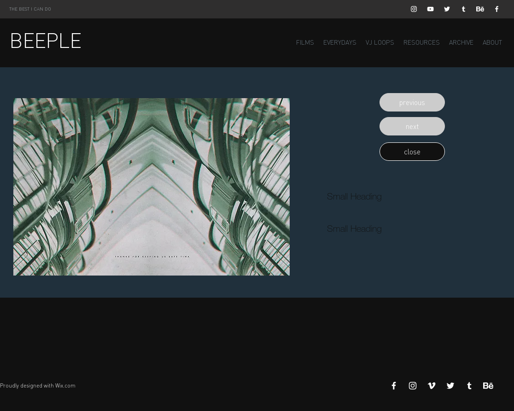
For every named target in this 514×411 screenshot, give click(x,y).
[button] (412, 102)
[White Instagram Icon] (414, 9)
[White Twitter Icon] (447, 9)
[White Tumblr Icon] (463, 9)
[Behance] (480, 9)
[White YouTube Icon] (430, 9)
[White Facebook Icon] (497, 9)
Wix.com (65, 385)
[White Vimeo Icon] (431, 386)
